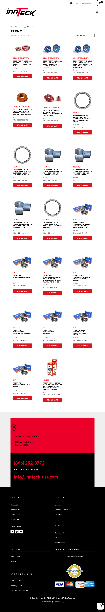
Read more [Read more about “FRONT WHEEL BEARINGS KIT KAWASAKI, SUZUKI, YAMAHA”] (82, 345)
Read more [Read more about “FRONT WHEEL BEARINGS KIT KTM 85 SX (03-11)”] (22, 398)
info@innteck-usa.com (36, 477)
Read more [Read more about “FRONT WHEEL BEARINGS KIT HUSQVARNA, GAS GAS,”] (22, 345)
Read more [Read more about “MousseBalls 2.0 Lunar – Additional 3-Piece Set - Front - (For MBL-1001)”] (22, 238)
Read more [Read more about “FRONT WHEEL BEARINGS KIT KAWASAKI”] (52, 345)
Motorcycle (15, 556)
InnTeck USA (15, 510)
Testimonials (60, 533)
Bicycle (13, 561)
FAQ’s (57, 537)
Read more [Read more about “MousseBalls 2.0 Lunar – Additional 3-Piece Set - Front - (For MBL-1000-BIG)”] (52, 185)
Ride (58, 526)
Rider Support (60, 542)
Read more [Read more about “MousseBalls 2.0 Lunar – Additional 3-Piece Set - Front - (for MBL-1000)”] (82, 185)
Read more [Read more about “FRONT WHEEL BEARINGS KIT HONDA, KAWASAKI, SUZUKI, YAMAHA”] (82, 291)
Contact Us (14, 505)
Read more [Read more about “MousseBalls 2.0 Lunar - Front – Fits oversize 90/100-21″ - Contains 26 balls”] (22, 185)
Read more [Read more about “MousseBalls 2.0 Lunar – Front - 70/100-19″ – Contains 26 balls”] (52, 238)
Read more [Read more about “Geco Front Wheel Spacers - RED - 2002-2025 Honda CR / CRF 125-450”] (52, 126)
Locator (58, 505)
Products (17, 549)
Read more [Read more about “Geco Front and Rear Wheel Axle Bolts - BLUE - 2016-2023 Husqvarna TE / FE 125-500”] (52, 78)
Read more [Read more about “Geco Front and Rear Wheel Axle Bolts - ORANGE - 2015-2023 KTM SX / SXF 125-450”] (22, 125)
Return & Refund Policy (19, 590)
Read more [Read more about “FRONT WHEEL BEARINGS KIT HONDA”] (22, 291)
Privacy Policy (46, 602)
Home (12, 27)
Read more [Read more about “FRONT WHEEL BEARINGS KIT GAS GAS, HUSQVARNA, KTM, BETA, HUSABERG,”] (82, 238)
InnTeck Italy (15, 514)
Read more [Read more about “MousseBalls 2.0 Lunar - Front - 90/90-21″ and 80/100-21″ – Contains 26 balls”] (82, 132)
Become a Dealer (61, 510)
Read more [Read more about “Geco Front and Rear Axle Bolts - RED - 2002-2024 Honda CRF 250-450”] (22, 76)
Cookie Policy (59, 602)
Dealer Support (60, 514)
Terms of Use (15, 581)
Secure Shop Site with (75, 556)
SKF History (15, 519)
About (15, 498)
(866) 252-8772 (29, 463)
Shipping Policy (16, 585)
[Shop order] (84, 35)
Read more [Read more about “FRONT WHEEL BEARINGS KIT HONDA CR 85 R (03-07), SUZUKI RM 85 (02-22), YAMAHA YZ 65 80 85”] (52, 293)
